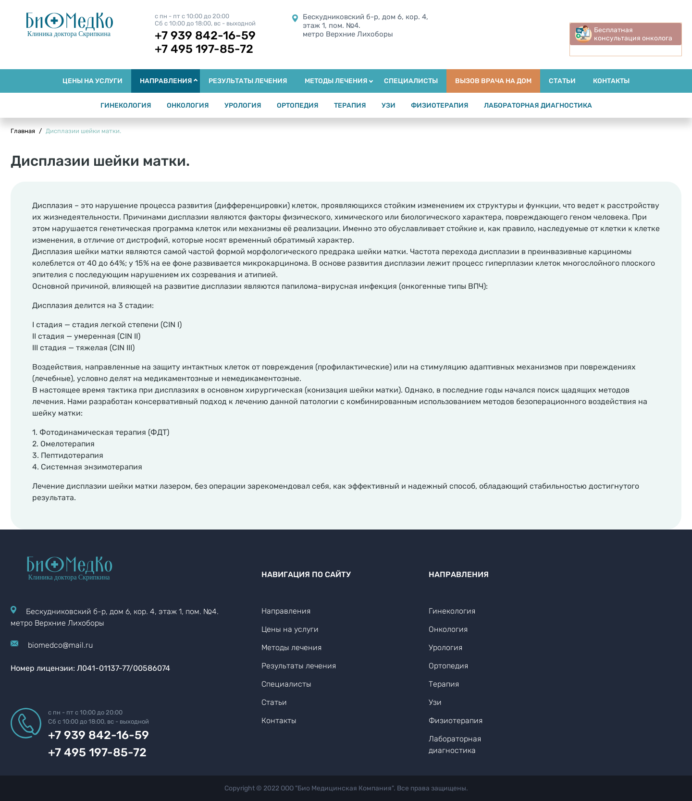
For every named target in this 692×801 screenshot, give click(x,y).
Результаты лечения (298, 665)
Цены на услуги (290, 629)
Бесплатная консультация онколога (633, 34)
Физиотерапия (455, 720)
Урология (445, 647)
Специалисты (286, 684)
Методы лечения (291, 647)
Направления (285, 611)
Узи (435, 702)
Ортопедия (448, 665)
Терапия (444, 684)
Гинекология (452, 611)
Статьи (274, 702)
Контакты (279, 720)
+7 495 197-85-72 (204, 49)
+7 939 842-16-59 (205, 35)
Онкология (448, 629)
